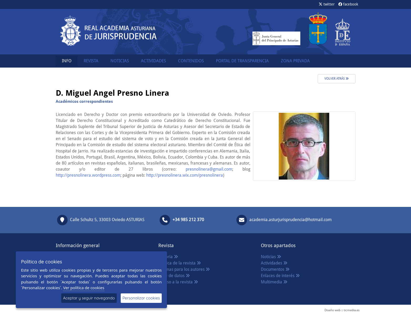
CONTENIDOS (191, 60)
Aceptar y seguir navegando (89, 297)
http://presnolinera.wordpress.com (88, 175)
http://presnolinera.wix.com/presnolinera (184, 175)
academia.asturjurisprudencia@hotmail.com (290, 219)
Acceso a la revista (178, 281)
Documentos (275, 269)
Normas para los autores (184, 269)
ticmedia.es (351, 310)
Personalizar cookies (141, 297)
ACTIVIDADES (153, 60)
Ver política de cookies (83, 287)
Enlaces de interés (280, 275)
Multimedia (274, 281)
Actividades (274, 263)
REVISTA (91, 60)
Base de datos (174, 275)
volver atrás (336, 78)
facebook (348, 4)
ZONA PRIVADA (295, 60)
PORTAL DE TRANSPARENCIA (242, 60)
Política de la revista (179, 263)
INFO (67, 60)
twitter (327, 4)
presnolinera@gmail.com (209, 169)
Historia (168, 256)
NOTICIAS (119, 60)
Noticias (271, 256)
